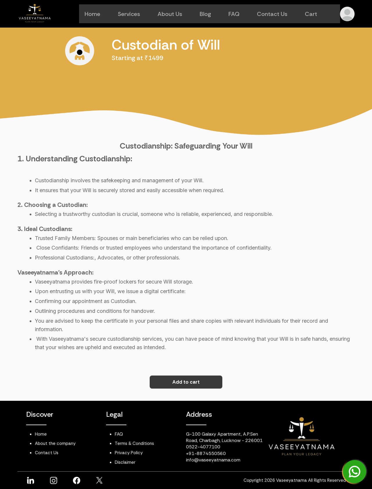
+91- (191, 453)
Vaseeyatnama (291, 480)
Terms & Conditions (134, 443)
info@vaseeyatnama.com (213, 460)
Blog (211, 14)
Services (134, 14)
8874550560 (211, 453)
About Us (175, 14)
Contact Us (277, 14)
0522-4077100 (203, 447)
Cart (316, 14)
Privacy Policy (129, 453)
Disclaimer (125, 462)
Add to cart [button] (186, 382)
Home (98, 14)
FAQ (239, 14)
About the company (55, 443)
